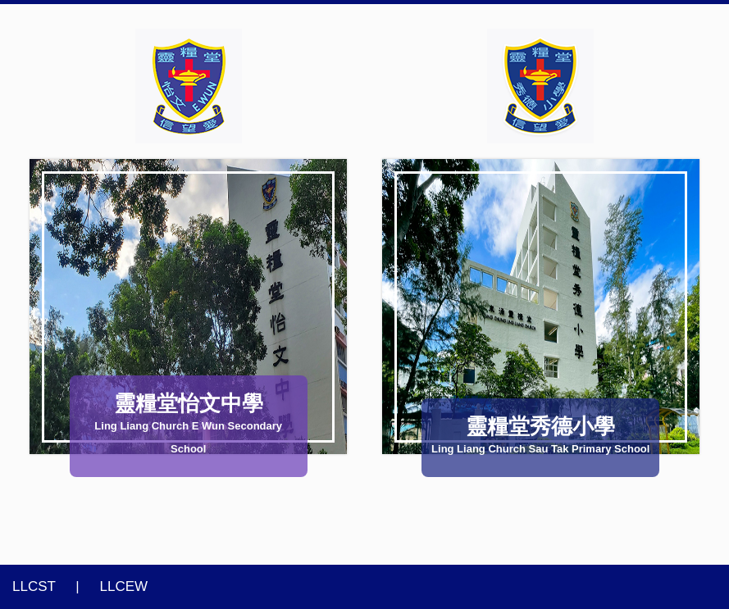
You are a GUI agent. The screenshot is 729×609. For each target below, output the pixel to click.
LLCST (34, 586)
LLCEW (124, 586)
